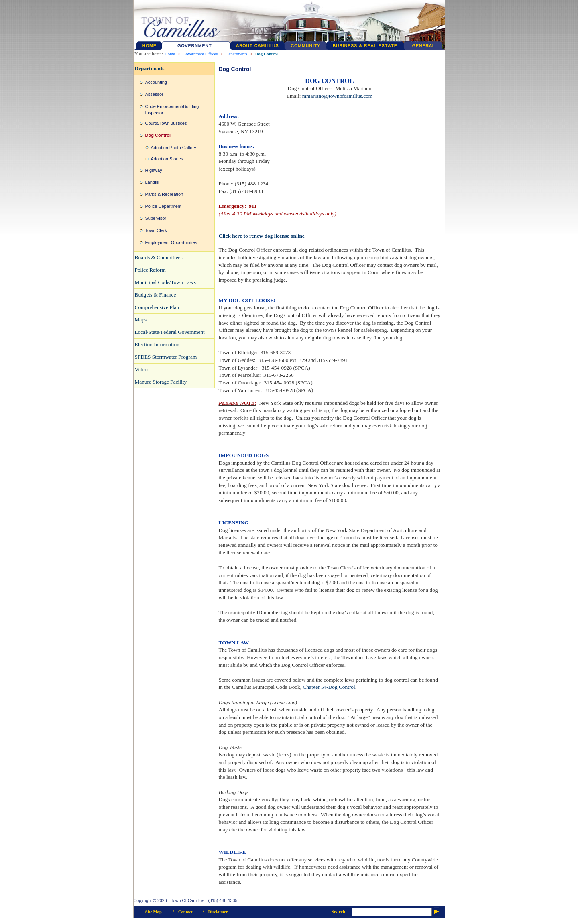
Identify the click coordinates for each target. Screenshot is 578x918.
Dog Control (266, 54)
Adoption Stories (167, 158)
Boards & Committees (159, 257)
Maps (141, 320)
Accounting (156, 82)
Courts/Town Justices (166, 123)
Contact (185, 912)
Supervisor (156, 218)
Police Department (163, 206)
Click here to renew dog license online (262, 236)
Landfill (152, 182)
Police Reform (150, 270)
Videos (142, 369)
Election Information (157, 344)
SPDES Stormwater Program (166, 357)
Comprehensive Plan (157, 307)
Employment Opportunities (171, 242)
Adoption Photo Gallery (173, 147)
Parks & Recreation (164, 194)
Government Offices (200, 54)
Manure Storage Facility (161, 382)
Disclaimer (218, 912)
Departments (236, 54)
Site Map (153, 912)
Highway (153, 170)
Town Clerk (156, 230)
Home (170, 54)
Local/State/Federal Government (170, 332)
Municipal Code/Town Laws (165, 282)
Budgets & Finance (155, 295)
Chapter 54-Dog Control (329, 687)
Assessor (154, 94)
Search (338, 911)
